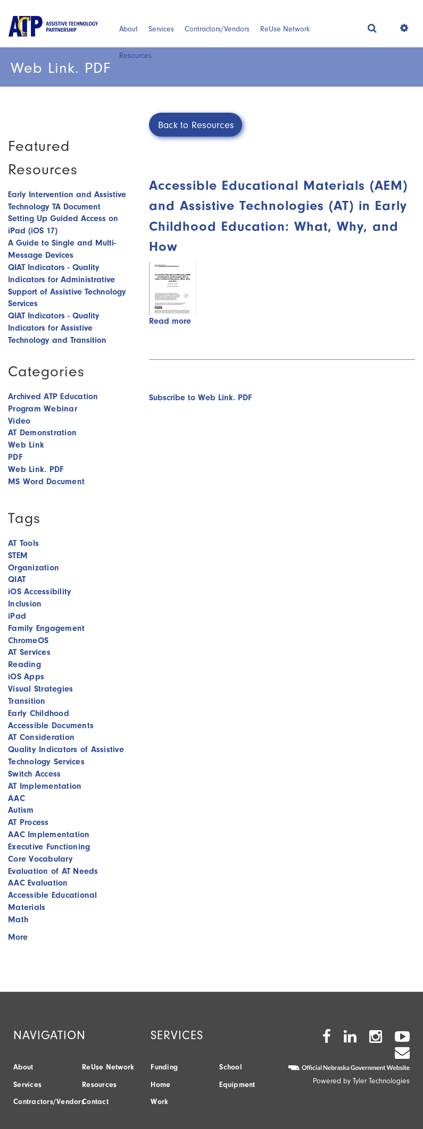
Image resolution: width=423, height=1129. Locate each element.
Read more (170, 321)
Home (160, 1084)
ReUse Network (285, 28)
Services (161, 28)
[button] (372, 27)
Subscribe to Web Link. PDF (200, 397)
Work (159, 1101)
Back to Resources (196, 125)
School (230, 1067)
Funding (164, 1067)
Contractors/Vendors (217, 28)
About (128, 28)
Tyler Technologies (381, 1080)
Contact (95, 1101)
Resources (135, 55)
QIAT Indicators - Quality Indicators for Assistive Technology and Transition (57, 328)
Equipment (237, 1084)
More (18, 937)
